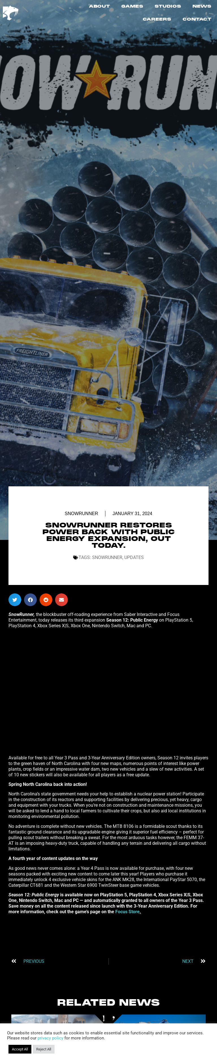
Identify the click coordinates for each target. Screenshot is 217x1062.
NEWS (201, 6)
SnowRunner (81, 513)
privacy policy (50, 1038)
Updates (134, 557)
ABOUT (99, 6)
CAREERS (157, 19)
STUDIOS (168, 6)
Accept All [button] (20, 1049)
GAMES (132, 6)
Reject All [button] (43, 1049)
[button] (14, 599)
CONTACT (197, 19)
